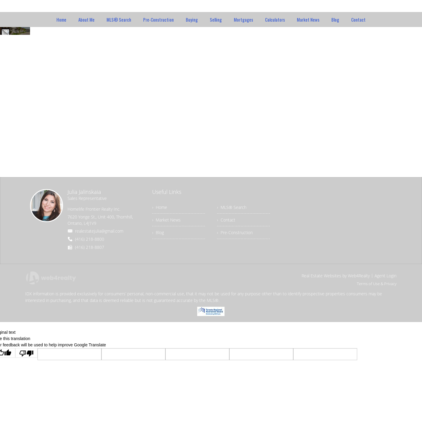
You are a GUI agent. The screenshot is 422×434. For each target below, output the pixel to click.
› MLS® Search (231, 207)
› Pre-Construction (235, 232)
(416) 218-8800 (89, 239)
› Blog (158, 232)
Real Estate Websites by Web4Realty (336, 276)
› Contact (226, 220)
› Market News (166, 220)
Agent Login (385, 276)
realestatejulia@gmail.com (99, 231)
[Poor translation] (26, 353)
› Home (159, 207)
